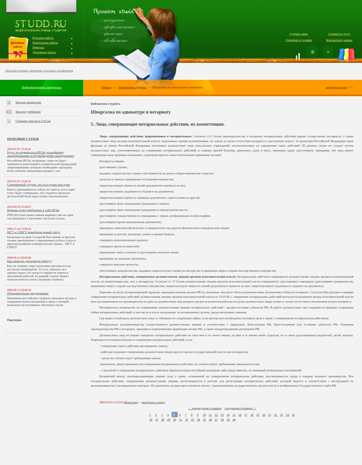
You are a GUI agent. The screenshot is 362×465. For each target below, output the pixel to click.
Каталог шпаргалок (28, 102)
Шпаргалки (131, 402)
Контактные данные (339, 40)
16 (240, 414)
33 (192, 419)
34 (198, 419)
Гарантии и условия (299, 40)
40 (234, 419)
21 (269, 414)
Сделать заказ (299, 33)
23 (281, 414)
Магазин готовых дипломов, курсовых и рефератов (39, 70)
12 (216, 414)
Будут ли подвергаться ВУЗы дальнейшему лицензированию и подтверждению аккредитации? (40, 154)
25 (293, 414)
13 (222, 414)
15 (234, 414)
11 (210, 414)
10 (204, 414)
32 (186, 419)
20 (263, 414)
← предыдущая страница (204, 408)
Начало (106, 87)
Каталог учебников (28, 111)
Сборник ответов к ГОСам (33, 121)
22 (275, 414)
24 (287, 414)
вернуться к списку (153, 402)
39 (228, 419)
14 (228, 414)
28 (162, 419)
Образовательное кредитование (28, 293)
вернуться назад (336, 87)
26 (150, 419)
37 (216, 419)
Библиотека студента (132, 87)
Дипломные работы (44, 52)
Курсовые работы (43, 37)
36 (210, 419)
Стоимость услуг (339, 33)
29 (168, 419)
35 (204, 419)
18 (251, 414)
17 (245, 414)
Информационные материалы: (42, 87)
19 (257, 414)
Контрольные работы (45, 42)
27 (156, 419)
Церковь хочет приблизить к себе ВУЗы (33, 210)
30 (174, 419)
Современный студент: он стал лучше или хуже (38, 184)
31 (180, 419)
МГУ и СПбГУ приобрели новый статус (33, 232)
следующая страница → (240, 408)
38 (222, 419)
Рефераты (38, 47)
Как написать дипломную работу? (29, 261)
